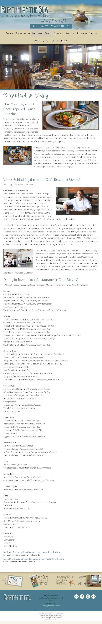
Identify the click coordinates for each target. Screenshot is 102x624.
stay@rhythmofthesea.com (51, 609)
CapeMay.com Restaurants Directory (19, 564)
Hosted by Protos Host (51, 622)
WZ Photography (57, 620)
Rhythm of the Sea (51, 14)
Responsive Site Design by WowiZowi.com (51, 618)
